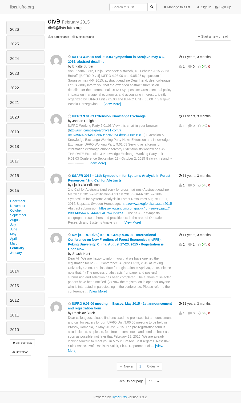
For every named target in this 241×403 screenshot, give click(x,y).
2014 (14, 271)
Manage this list (177, 7)
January (16, 253)
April (13, 239)
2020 (14, 117)
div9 (55, 21)
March (14, 243)
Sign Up (223, 7)
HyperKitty (119, 397)
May (13, 234)
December (17, 201)
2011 (14, 315)
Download (20, 352)
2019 (14, 132)
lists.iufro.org (22, 7)
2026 (14, 29)
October (16, 210)
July (13, 224)
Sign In (204, 7)
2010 (14, 330)
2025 (14, 44)
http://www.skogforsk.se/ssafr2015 (147, 203)
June (13, 229)
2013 (14, 286)
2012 (14, 300)
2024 (14, 58)
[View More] (112, 104)
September (18, 215)
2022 (14, 88)
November (17, 206)
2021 (14, 102)
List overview (22, 342)
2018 (14, 146)
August (15, 220)
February (17, 248)
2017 (14, 161)
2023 (14, 73)
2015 (14, 190)
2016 (14, 176)
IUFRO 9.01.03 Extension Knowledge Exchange (107, 116)
